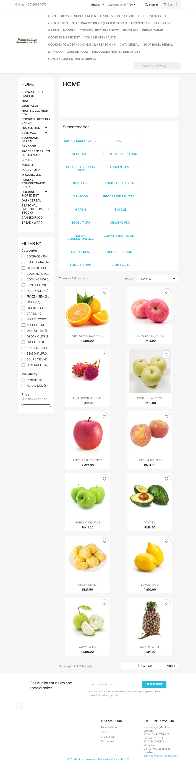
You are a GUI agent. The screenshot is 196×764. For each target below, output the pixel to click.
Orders (105, 732)
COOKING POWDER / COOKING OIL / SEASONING (82, 45)
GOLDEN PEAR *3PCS (150, 398)
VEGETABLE (158, 16)
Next (172, 666)
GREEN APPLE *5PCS (87, 522)
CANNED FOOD (77, 52)
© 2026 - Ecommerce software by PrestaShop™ (98, 759)
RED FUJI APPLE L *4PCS (149, 335)
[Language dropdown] (98, 5)
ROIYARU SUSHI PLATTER (78, 16)
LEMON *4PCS (149, 584)
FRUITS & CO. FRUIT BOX (117, 16)
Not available (37, 386)
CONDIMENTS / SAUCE (100, 37)
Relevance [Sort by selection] (157, 279)
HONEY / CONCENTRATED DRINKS (72, 59)
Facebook (19, 705)
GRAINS (53, 30)
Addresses (107, 741)
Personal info (109, 727)
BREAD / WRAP (152, 30)
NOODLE (69, 30)
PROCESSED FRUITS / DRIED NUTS (116, 52)
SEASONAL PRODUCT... (119, 252)
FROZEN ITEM (140, 23)
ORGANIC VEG (58, 23)
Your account (112, 721)
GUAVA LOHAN (87, 647)
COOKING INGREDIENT (64, 37)
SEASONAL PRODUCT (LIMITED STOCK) (99, 23)
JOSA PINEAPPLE (150, 647)
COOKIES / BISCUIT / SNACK (99, 30)
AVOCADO (150, 522)
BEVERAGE (130, 30)
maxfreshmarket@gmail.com (160, 755)
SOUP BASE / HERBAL (158, 45)
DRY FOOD (55, 52)
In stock (36, 380)
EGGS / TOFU (163, 23)
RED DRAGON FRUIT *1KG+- (88, 398)
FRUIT (142, 16)
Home (52, 16)
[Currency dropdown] (129, 5)
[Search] (157, 65)
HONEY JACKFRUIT (88, 584)
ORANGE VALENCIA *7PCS (87, 335)
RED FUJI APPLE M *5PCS (87, 460)
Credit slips (108, 736)
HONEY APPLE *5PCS (149, 460)
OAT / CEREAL (129, 45)
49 (150, 666)
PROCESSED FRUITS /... (120, 196)
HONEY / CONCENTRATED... (80, 237)
